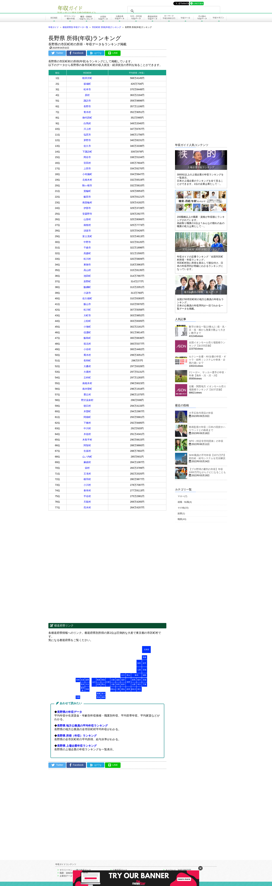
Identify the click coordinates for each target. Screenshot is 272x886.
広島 (98, 684)
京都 (113, 680)
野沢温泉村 (87, 400)
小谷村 (87, 349)
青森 (144, 657)
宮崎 (87, 689)
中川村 (87, 428)
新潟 (136, 675)
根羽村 (87, 479)
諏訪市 (87, 100)
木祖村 (87, 434)
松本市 (87, 89)
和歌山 (113, 689)
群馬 (133, 680)
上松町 (87, 321)
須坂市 (87, 230)
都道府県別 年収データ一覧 (75, 27)
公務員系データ (120, 870)
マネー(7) (182, 496)
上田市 (87, 168)
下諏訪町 (87, 151)
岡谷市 (87, 157)
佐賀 (82, 680)
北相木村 (87, 179)
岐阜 (123, 684)
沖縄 (78, 697)
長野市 (87, 106)
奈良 (118, 684)
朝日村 (87, 405)
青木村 (87, 112)
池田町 (87, 275)
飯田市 (87, 196)
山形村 (87, 219)
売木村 (87, 507)
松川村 (87, 258)
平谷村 (87, 496)
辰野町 (87, 281)
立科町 (87, 377)
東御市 (87, 264)
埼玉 (139, 684)
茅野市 (87, 140)
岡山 (103, 684)
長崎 (78, 680)
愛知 (123, 689)
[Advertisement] (77, 538)
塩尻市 (87, 134)
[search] (173, 11)
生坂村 (87, 451)
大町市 (87, 315)
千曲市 (87, 247)
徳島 (103, 697)
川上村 (87, 129)
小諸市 (87, 292)
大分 (87, 684)
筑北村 (87, 343)
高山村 (87, 270)
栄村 (87, 468)
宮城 (144, 670)
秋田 (139, 663)
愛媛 (98, 693)
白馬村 (87, 123)
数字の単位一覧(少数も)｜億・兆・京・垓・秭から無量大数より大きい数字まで (208, 329)
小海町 (87, 326)
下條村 (87, 422)
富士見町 (87, 236)
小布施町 (87, 174)
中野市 (87, 242)
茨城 (144, 680)
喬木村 (87, 355)
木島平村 (87, 439)
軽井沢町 (87, 78)
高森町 (87, 253)
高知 (98, 697)
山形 (139, 670)
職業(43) (182, 519)
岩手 (144, 663)
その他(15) (183, 507)
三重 (118, 689)
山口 (94, 682)
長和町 (87, 360)
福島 (144, 675)
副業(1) (181, 513)
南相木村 (87, 383)
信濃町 (87, 332)
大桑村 (87, 366)
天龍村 (87, 501)
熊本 (82, 684)
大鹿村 (87, 371)
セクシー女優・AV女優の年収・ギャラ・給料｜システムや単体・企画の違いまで (207, 359)
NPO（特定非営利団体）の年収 (206, 441)
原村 (87, 95)
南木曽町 (87, 388)
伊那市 (87, 208)
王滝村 (87, 473)
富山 (128, 675)
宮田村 (87, 163)
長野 (128, 682)
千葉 (144, 684)
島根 (98, 680)
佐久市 (87, 146)
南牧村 (87, 225)
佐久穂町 (87, 298)
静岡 (128, 689)
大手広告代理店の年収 (201, 413)
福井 (123, 680)
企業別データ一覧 (68, 876)
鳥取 (103, 680)
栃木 (139, 680)
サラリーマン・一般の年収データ (75, 870)
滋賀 (118, 680)
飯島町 (87, 338)
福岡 (87, 680)
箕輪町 (87, 191)
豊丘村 (87, 394)
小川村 (87, 485)
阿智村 (87, 445)
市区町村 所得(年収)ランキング (106, 27)
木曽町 (87, 411)
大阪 (113, 684)
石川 (123, 675)
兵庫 (108, 682)
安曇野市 (87, 213)
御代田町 (87, 117)
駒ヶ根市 (87, 185)
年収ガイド (53, 27)
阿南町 (87, 417)
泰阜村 (87, 490)
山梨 (133, 684)
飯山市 (87, 304)
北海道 (146, 649)
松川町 (87, 309)
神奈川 (133, 689)
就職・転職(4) (185, 502)
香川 (103, 693)
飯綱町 (87, 287)
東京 (139, 689)
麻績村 (87, 462)
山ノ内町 (87, 456)
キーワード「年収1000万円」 (179, 870)
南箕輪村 (87, 202)
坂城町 (87, 83)
